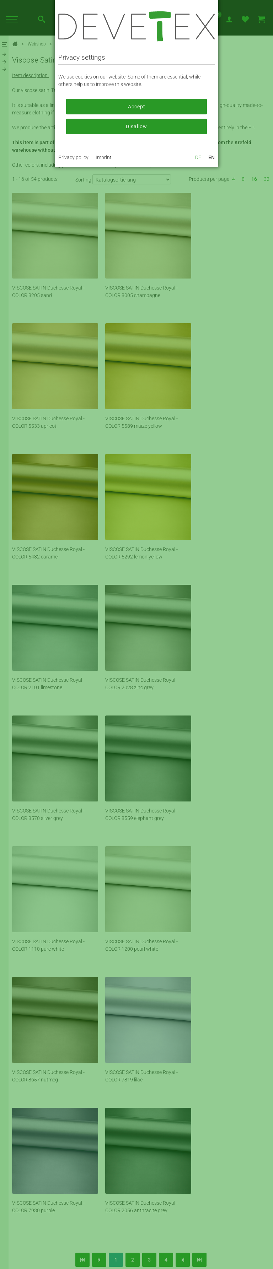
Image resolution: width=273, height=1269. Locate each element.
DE (198, 157)
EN (211, 157)
